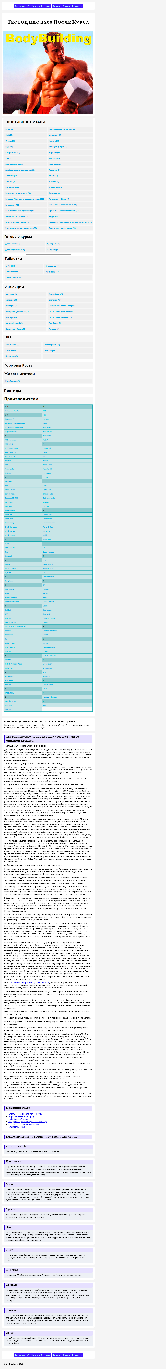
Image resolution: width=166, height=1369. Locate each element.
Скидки (57, 6)
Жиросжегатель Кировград (21, 1116)
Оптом (66, 6)
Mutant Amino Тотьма (18, 1119)
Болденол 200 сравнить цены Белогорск (30, 982)
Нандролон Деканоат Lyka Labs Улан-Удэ (27, 1121)
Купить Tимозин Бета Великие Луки (25, 1113)
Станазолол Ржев (16, 1126)
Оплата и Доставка (40, 6)
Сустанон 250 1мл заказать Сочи (23, 1124)
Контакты (77, 6)
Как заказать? (22, 6)
